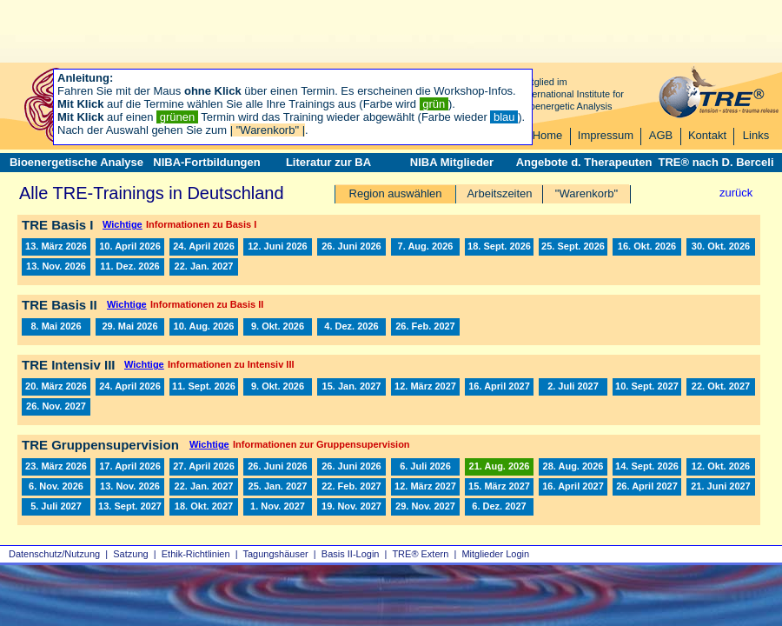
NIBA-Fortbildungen (206, 162)
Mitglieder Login (495, 554)
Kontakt (707, 135)
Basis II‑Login (350, 554)
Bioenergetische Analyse (76, 162)
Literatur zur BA (328, 162)
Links (756, 135)
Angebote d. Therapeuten (584, 162)
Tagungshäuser (275, 554)
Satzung (130, 554)
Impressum (605, 135)
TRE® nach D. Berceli (715, 162)
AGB (661, 135)
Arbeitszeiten (499, 193)
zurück (735, 192)
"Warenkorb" (586, 193)
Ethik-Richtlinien (196, 554)
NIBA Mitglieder (452, 162)
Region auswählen (395, 193)
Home (548, 135)
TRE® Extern (420, 554)
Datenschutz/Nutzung (54, 554)
